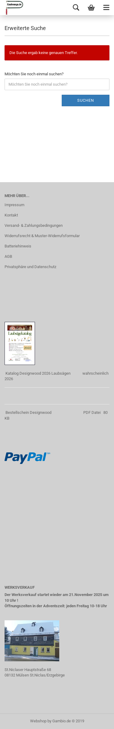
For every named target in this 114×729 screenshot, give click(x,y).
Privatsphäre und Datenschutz (30, 266)
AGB (8, 256)
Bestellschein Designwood (28, 412)
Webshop (38, 721)
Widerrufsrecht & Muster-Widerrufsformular (42, 235)
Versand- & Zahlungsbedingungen (34, 225)
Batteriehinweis (18, 246)
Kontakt (11, 215)
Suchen (85, 100)
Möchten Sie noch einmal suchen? (34, 74)
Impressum (14, 205)
